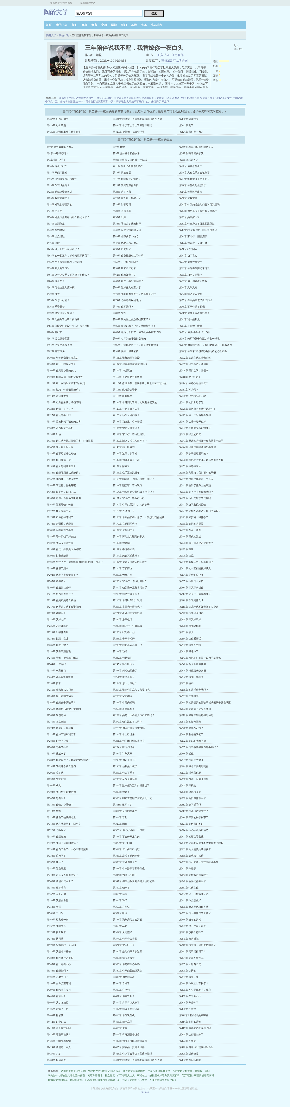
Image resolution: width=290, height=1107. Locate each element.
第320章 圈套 (120, 823)
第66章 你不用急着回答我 (193, 281)
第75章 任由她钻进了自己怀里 (195, 300)
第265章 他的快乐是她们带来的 (64, 708)
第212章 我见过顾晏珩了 (126, 594)
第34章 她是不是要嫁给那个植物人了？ (68, 217)
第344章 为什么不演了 (125, 874)
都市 (94, 25)
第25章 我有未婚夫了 (58, 198)
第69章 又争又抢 (188, 287)
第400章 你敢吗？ (56, 996)
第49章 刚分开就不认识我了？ (63, 249)
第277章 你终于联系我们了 (61, 734)
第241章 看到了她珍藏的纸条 (62, 657)
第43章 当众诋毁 (56, 236)
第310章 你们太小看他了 (60, 804)
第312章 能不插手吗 (190, 804)
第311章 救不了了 (122, 804)
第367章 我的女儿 (56, 926)
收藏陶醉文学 (87, 2)
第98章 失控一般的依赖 (125, 351)
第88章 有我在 (54, 332)
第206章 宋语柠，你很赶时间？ (130, 581)
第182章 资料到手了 (124, 530)
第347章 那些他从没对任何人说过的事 (134, 881)
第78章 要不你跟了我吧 (192, 306)
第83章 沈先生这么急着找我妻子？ (132, 319)
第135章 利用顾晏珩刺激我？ (195, 428)
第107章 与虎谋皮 (122, 370)
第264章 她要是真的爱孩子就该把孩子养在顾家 (205, 702)
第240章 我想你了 (188, 651)
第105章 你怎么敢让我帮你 (193, 364)
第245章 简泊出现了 (124, 664)
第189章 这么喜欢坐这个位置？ (196, 542)
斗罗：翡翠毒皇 (117, 101)
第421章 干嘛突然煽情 (59, 1040)
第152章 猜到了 (121, 466)
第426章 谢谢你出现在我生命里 (64, 131)
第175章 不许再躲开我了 (60, 517)
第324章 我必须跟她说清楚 (193, 830)
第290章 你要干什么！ (125, 760)
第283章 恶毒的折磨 (57, 747)
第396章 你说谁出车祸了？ (193, 983)
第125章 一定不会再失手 (126, 408)
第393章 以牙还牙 (188, 977)
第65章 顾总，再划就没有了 (128, 281)
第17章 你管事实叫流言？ (127, 179)
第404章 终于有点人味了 (126, 1002)
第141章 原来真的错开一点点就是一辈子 (201, 440)
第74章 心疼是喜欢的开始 (127, 300)
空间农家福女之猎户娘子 (163, 1080)
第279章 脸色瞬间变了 (191, 734)
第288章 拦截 (186, 753)
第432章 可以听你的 (174, 60)
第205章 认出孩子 (56, 581)
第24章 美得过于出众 (190, 191)
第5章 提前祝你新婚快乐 (126, 153)
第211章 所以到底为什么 (60, 594)
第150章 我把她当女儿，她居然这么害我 (201, 459)
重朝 (207, 1071)
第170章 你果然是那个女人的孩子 (131, 504)
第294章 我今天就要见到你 (193, 766)
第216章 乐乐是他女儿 (191, 600)
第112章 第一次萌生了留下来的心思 (66, 383)
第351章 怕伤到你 (188, 887)
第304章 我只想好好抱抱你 (61, 791)
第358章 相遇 (54, 906)
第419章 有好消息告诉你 (126, 1034)
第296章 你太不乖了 (124, 772)
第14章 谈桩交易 (122, 172)
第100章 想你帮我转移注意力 (62, 357)
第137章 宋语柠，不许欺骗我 (129, 434)
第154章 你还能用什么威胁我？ (64, 472)
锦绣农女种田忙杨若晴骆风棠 (104, 1071)
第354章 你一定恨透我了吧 (193, 894)
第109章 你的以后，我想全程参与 (65, 376)
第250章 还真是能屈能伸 (60, 677)
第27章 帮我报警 (188, 198)
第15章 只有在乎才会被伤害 (194, 172)
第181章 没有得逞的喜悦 (60, 530)
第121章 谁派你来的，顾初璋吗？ (65, 402)
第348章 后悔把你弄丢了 (192, 881)
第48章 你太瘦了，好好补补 (194, 242)
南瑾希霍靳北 (95, 1075)
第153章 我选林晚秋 (190, 466)
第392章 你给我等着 (124, 977)
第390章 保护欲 (187, 970)
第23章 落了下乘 (122, 191)
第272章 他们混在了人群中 (127, 721)
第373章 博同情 (55, 938)
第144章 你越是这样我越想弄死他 (197, 447)
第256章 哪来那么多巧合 (60, 689)
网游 (114, 25)
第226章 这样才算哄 (57, 625)
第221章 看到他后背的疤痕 (127, 613)
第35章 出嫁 (119, 217)
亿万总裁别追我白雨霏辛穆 (100, 1080)
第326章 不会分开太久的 (126, 836)
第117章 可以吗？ (188, 389)
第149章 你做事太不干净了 (127, 459)
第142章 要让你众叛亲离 (60, 447)
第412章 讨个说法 (56, 1021)
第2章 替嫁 (119, 147)
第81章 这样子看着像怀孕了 (194, 313)
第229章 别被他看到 (57, 632)
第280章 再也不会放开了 (60, 740)
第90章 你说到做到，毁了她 (194, 332)
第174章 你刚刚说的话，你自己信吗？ (200, 511)
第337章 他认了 (55, 862)
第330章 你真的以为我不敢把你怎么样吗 (201, 843)
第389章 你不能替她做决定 (127, 970)
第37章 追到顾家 (56, 223)
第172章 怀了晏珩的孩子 (60, 511)
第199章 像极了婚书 (57, 568)
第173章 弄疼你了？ (124, 511)
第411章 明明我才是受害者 (193, 1015)
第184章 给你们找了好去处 (61, 536)
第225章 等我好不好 (190, 619)
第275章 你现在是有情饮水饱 (129, 728)
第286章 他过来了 (56, 753)
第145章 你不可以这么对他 (61, 453)
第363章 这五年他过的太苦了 (195, 913)
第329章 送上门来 (122, 843)
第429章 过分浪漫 (56, 125)
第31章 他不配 (54, 210)
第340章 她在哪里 (56, 868)
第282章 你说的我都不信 (192, 740)
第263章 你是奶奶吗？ (125, 702)
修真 (84, 25)
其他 (134, 25)
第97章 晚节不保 (56, 351)
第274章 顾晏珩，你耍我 (60, 728)
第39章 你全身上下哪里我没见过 (197, 223)
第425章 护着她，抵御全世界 (129, 131)
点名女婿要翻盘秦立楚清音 (187, 1071)
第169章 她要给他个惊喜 (60, 504)
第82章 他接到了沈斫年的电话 (63, 319)
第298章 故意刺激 (56, 779)
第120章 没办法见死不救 (192, 396)
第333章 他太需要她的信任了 (195, 849)
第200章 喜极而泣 (122, 568)
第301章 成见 (54, 785)
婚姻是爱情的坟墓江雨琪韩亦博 (65, 1080)
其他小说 (64, 35)
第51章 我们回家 (188, 249)
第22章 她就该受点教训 (59, 191)
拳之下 (165, 101)
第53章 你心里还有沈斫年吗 (128, 255)
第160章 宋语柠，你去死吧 (61, 485)
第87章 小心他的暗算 (190, 325)
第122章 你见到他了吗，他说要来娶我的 (135, 402)
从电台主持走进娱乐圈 (73, 1071)
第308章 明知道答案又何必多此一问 (132, 798)
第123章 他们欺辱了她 (191, 402)
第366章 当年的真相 (190, 919)
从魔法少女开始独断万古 (185, 98)
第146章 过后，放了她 (125, 453)
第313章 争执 (54, 811)
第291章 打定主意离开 (191, 760)
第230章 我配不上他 (124, 632)
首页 (49, 25)
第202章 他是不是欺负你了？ (62, 574)
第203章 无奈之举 (122, 574)
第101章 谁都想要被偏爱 (126, 357)
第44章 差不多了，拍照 (125, 236)
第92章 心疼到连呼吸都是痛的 (129, 338)
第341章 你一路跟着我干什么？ (130, 868)
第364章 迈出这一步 (57, 919)
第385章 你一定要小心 (59, 964)
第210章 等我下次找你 (191, 587)
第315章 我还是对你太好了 (193, 811)
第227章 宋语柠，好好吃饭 (127, 625)
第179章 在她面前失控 (125, 523)
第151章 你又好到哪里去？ (61, 466)
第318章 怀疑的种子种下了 (193, 817)
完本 (144, 25)
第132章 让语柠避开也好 (192, 421)
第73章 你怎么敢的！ (58, 300)
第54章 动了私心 (188, 255)
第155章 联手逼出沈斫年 (126, 472)
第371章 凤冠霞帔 (122, 932)
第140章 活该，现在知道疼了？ (130, 440)
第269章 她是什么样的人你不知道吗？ (134, 715)
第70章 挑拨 (53, 293)
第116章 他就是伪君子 (125, 389)
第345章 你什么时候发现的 (193, 874)
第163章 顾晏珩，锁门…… (61, 491)
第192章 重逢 (186, 549)
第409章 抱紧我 (55, 1015)
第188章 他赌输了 (122, 542)
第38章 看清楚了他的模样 (127, 223)
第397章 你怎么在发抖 (59, 989)
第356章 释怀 (120, 900)
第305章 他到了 (121, 791)
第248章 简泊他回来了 (125, 670)
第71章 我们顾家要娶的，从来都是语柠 (134, 293)
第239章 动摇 (120, 651)
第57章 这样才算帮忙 (190, 262)
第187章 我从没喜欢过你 (60, 542)
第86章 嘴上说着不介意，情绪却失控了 (134, 325)
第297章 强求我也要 (190, 772)
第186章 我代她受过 (190, 536)
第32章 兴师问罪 (122, 210)
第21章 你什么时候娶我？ (193, 185)
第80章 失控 (119, 313)
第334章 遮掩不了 (56, 855)
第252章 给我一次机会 (191, 677)
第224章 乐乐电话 (122, 619)
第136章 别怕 (54, 434)
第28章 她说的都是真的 (59, 204)
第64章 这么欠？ (56, 281)
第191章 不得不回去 (124, 549)
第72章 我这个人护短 (190, 293)
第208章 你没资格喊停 (59, 587)
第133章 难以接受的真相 (60, 428)
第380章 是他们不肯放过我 (127, 951)
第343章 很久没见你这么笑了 (62, 874)
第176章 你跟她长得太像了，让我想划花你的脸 (138, 517)
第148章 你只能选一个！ (60, 459)
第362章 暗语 (120, 913)
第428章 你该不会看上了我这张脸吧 (132, 125)
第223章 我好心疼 (56, 619)
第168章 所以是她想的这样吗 (195, 498)
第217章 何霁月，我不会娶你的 (64, 606)
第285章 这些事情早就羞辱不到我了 (198, 747)
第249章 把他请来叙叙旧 (192, 670)
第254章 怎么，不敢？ (125, 683)
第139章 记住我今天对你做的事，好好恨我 (70, 440)
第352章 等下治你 (56, 894)
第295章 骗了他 (55, 772)
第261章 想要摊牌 (188, 696)
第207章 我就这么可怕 (191, 581)
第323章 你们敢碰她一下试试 (129, 830)
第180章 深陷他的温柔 (191, 523)
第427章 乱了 (186, 125)
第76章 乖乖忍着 (56, 306)
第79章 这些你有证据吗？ (61, 313)
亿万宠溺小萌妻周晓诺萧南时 (198, 1075)
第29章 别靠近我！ (123, 204)
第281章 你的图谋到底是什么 (129, 740)
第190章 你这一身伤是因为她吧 (64, 549)
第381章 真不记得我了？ (192, 951)
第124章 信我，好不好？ (60, 408)
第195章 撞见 (186, 555)
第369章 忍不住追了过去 (192, 926)
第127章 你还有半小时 (59, 415)
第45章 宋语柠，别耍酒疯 (193, 236)
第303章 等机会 (187, 785)
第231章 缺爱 (186, 632)
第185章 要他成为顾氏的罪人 (129, 536)
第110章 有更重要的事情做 (127, 376)
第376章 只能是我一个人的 (61, 945)
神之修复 (110, 1075)
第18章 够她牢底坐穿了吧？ (194, 179)
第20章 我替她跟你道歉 (125, 185)
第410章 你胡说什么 (124, 1015)
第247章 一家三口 (56, 670)
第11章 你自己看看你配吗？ (128, 166)
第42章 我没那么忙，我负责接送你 (198, 230)
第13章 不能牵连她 (57, 172)
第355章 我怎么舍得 (57, 900)
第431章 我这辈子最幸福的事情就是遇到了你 (137, 119)
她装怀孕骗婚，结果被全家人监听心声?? (119, 98)
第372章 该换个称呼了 (191, 932)
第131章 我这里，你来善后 (127, 421)
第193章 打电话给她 (57, 555)
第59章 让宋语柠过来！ (125, 268)
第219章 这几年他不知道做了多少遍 (198, 606)
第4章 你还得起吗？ (57, 153)
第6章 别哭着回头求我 (191, 153)
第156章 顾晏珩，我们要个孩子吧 (197, 472)
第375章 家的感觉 (188, 938)
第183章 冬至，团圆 (190, 530)
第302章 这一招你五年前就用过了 (131, 785)
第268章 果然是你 (56, 715)
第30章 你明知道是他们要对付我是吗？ (200, 204)
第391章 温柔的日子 (57, 977)
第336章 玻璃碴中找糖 (191, 855)
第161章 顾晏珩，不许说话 (127, 485)
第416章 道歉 (120, 1028)
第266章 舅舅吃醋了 (124, 708)
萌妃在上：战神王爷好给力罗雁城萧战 (158, 1075)
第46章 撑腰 (53, 242)
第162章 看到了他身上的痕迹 (195, 485)
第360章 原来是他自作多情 (193, 906)
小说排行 (156, 25)
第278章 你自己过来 (124, 734)
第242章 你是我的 (122, 657)
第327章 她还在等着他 (191, 836)
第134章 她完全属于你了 (126, 428)
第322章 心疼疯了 (56, 830)
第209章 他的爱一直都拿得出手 (130, 587)
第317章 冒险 (120, 817)
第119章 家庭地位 (122, 396)
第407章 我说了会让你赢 (126, 1009)
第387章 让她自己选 (190, 964)
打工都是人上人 (126, 1075)
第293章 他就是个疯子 (125, 766)
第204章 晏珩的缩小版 (191, 574)
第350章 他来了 (121, 887)
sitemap (145, 1092)
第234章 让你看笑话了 (191, 638)
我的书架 (61, 25)
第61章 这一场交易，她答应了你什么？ (68, 274)
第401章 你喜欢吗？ (124, 996)
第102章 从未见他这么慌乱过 (195, 357)
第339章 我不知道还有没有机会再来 (198, 862)
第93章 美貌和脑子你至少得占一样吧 (199, 338)
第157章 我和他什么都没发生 (62, 479)
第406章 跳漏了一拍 (57, 1009)
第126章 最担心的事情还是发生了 (197, 408)
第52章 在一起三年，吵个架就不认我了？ (69, 255)
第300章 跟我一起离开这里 (193, 779)
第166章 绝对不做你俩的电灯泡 (64, 498)
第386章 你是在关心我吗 (126, 964)
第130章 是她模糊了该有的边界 (64, 421)
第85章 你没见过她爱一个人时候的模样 (68, 325)
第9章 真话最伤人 (188, 159)
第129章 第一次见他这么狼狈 (195, 415)
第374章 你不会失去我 (125, 938)
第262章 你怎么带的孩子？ (61, 702)
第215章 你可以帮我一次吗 (127, 600)
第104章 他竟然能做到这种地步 (130, 364)
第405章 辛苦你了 (188, 1002)
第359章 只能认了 (122, 906)
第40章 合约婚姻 (56, 230)
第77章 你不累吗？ (123, 306)
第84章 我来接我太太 (190, 319)
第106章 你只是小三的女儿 (61, 370)
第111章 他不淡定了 (190, 376)
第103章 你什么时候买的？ (61, 364)
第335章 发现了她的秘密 (126, 855)
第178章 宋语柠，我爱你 (60, 523)
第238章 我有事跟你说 (59, 651)
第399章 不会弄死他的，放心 (195, 989)
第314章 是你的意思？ (125, 811)
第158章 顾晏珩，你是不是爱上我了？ (134, 479)
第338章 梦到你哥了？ (125, 862)
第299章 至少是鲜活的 (125, 779)
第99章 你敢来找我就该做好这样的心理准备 (203, 351)
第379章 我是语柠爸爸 (59, 951)
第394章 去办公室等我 (59, 983)
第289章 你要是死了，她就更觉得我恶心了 (70, 760)
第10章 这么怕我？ (57, 166)
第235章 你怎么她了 (57, 645)
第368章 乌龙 (120, 926)
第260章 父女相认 (122, 696)
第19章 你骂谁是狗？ (58, 185)
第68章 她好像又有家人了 (127, 287)
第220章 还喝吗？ (56, 613)
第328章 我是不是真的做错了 (62, 843)
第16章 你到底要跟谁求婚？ (62, 179)
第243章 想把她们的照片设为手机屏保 (200, 657)
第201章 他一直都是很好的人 (195, 568)
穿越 (104, 25)
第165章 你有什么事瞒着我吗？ (196, 491)
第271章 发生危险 (56, 721)
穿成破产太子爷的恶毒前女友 (216, 98)
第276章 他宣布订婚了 (191, 728)
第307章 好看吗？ (56, 798)
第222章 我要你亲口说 (191, 613)
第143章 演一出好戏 (124, 447)
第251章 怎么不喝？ (124, 677)
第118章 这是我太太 (57, 396)
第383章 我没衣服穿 (124, 957)
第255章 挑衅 (186, 683)
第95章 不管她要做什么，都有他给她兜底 (135, 345)
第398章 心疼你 (121, 989)
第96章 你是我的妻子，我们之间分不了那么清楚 (205, 345)
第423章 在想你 (187, 1040)
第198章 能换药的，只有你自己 (196, 562)
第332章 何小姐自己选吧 (126, 849)
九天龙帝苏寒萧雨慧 (134, 1071)
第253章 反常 (54, 683)
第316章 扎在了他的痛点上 (61, 817)
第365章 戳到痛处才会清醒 (127, 919)
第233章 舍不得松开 (124, 638)
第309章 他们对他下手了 (192, 798)
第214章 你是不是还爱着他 (61, 600)
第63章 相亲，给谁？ (190, 274)
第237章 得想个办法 (190, 645)
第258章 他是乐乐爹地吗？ (193, 689)
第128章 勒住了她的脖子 (126, 415)
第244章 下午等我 (56, 664)
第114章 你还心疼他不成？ (193, 383)
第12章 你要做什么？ (190, 166)
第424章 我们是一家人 (191, 131)
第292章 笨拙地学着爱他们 (61, 766)
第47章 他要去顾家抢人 (125, 242)
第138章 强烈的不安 (190, 434)
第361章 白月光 (55, 913)
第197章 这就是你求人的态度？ (130, 562)
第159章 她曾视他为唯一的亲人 (196, 479)
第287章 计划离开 (122, 753)
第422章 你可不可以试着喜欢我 (130, 1040)
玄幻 (74, 25)
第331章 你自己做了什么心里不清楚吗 (67, 849)
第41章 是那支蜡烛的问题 (127, 230)
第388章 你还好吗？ (57, 970)
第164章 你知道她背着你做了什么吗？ (134, 491)
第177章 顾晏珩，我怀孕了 (193, 517)
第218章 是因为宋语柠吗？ (127, 606)
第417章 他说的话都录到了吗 (195, 1028)
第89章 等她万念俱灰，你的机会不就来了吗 (137, 332)
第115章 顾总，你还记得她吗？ (64, 389)
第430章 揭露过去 (188, 119)
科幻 (124, 25)
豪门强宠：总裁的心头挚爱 (132, 1080)
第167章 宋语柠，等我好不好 (129, 498)
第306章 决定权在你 (190, 791)
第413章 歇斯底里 (122, 1021)
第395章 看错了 (121, 983)
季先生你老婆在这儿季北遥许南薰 (66, 1075)
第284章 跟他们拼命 (124, 747)
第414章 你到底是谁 (190, 1021)
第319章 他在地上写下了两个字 (64, 823)
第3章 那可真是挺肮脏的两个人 (196, 147)
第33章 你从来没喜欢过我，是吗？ (198, 210)
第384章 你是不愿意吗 (191, 957)
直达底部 (177, 55)
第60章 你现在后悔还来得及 (194, 268)
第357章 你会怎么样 (190, 900)
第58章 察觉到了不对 (58, 268)
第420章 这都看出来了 (191, 1034)
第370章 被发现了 (56, 932)
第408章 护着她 (187, 1009)
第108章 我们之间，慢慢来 (193, 370)
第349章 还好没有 (56, 887)
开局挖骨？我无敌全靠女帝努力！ (77, 98)
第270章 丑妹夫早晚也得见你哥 (196, 715)
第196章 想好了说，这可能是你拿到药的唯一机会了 (75, 562)
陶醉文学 (56, 12)
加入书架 (163, 55)
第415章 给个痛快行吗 (59, 1028)
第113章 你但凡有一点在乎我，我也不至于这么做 (140, 383)
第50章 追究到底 (122, 249)
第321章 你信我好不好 (191, 823)
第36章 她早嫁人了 (189, 217)
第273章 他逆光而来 (190, 721)
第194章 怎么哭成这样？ (126, 555)
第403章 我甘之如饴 (57, 1002)
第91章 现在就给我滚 (58, 338)
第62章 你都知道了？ (124, 274)
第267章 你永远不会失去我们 (195, 708)
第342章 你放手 (187, 868)
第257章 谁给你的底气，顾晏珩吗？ (132, 689)
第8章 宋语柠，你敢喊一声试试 (130, 159)
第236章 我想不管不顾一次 (127, 645)
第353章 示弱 (120, 894)
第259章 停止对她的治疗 (60, 696)
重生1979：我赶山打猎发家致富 (90, 101)
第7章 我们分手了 (56, 159)
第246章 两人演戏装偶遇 (192, 664)
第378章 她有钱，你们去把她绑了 (197, 945)
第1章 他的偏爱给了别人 (60, 147)
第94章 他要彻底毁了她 (59, 345)
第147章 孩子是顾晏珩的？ (193, 453)
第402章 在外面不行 (190, 996)
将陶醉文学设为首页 (61, 2)
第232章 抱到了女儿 (57, 638)
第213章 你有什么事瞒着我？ (195, 594)
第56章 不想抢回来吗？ (125, 262)
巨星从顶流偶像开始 (159, 1071)
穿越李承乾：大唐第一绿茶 (156, 98)
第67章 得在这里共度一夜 (61, 287)
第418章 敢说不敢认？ (59, 1034)
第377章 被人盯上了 (124, 945)
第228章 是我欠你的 (190, 625)
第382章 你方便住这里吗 (60, 957)
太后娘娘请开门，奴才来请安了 (143, 101)
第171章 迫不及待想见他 (192, 504)
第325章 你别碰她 (56, 836)
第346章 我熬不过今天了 (60, 881)
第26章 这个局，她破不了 (127, 198)
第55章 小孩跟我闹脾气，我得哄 (64, 262)
